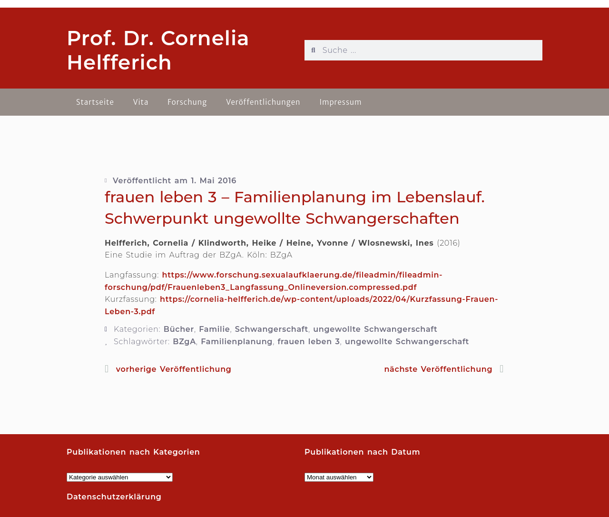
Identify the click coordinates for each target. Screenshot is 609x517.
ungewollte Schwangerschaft (375, 329)
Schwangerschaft (271, 329)
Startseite (95, 102)
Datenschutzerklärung (114, 496)
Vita (141, 102)
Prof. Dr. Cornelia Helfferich (158, 50)
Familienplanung (237, 341)
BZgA (184, 341)
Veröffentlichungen (263, 102)
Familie (214, 329)
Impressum (340, 102)
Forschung (187, 102)
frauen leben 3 (309, 341)
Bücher (179, 329)
